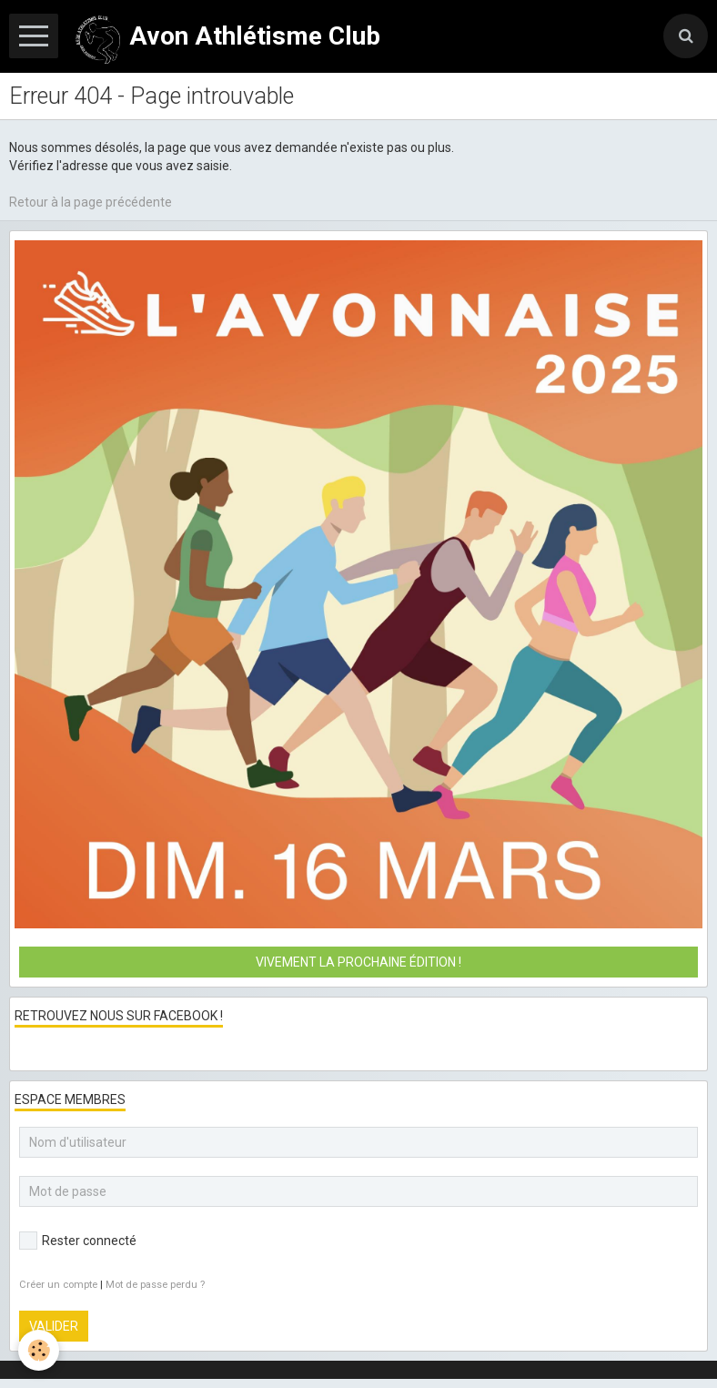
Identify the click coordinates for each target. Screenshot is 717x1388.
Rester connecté (77, 1240)
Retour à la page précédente (90, 202)
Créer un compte (58, 1285)
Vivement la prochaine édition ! (358, 962)
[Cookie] (38, 1350)
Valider (53, 1326)
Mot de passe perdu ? (155, 1285)
